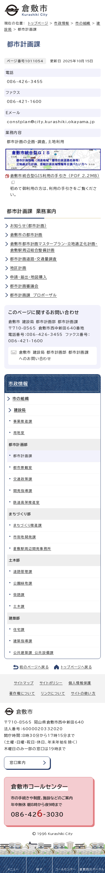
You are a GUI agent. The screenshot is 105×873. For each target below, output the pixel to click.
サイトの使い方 (83, 693)
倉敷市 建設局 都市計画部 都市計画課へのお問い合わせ (54, 355)
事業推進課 (22, 421)
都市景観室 (22, 467)
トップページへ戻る (76, 667)
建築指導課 (22, 641)
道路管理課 (22, 571)
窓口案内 (18, 763)
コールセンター (65, 869)
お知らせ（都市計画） (28, 226)
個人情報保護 (79, 683)
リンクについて (53, 693)
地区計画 (18, 268)
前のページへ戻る (34, 667)
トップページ (38, 23)
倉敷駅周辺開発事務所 (32, 548)
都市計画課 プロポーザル (33, 295)
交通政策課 (22, 479)
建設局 (20, 410)
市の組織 (21, 398)
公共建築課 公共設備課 (33, 652)
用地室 (19, 433)
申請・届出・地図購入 (28, 277)
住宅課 (19, 629)
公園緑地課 (22, 583)
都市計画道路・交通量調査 (33, 259)
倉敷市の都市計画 (26, 235)
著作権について (22, 693)
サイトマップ (24, 683)
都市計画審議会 (24, 286)
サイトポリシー (50, 683)
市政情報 (61, 23)
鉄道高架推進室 (26, 502)
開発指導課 (22, 490)
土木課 (19, 606)
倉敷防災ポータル (91, 869)
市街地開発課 (24, 537)
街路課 (19, 594)
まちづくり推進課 (27, 525)
